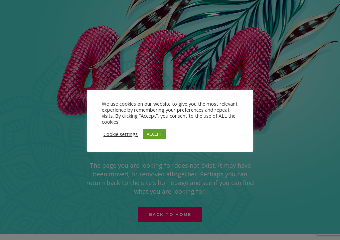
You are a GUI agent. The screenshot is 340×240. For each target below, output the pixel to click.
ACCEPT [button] (154, 134)
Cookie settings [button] (120, 134)
